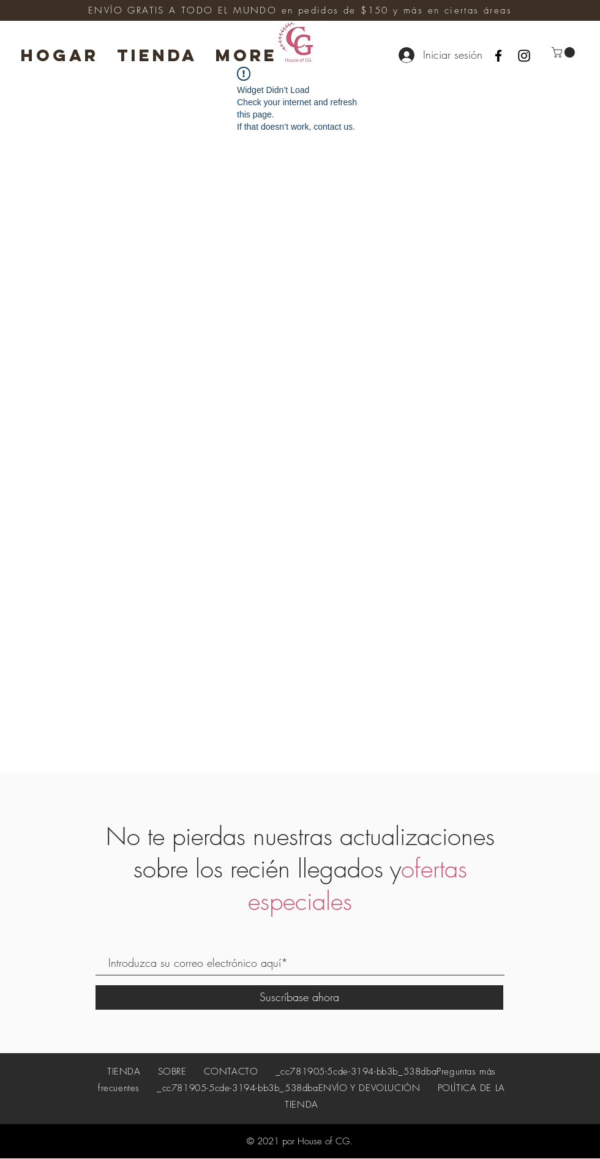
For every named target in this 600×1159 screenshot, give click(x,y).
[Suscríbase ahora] (299, 997)
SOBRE (172, 1071)
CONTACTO (231, 1071)
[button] (564, 52)
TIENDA (125, 1071)
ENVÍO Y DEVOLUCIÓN (369, 1088)
